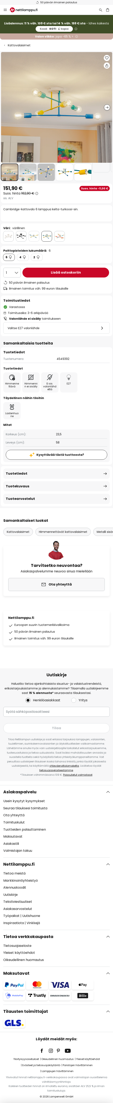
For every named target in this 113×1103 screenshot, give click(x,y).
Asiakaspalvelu (19, 792)
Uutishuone (31, 915)
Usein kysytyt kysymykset (24, 801)
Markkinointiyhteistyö (20, 880)
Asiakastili (11, 843)
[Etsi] (100, 10)
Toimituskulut (14, 822)
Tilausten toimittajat (25, 1011)
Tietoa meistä (14, 873)
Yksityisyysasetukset (26, 1059)
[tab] (56, 821)
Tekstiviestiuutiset (17, 901)
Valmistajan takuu (17, 850)
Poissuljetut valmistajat (77, 775)
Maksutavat (12, 836)
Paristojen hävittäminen (78, 1065)
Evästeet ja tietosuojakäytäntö (41, 1065)
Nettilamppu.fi (19, 864)
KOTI (54, 29)
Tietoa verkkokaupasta (28, 936)
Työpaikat (11, 915)
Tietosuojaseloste (17, 945)
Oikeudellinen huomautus (23, 959)
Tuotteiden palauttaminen (24, 829)
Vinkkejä (33, 923)
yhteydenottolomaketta (64, 766)
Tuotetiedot (16, 473)
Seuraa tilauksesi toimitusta (25, 808)
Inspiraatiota (13, 923)
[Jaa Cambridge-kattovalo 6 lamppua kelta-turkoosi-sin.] (107, 66)
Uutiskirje (10, 894)
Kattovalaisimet (19, 45)
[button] (9, 172)
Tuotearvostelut (20, 498)
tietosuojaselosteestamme (56, 770)
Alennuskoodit (14, 887)
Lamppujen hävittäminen (57, 1071)
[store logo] (26, 10)
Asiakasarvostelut (17, 908)
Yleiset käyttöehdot (19, 952)
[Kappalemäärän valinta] (12, 272)
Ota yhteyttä (13, 815)
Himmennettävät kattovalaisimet (63, 532)
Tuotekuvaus (17, 486)
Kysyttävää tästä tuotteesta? (60, 455)
